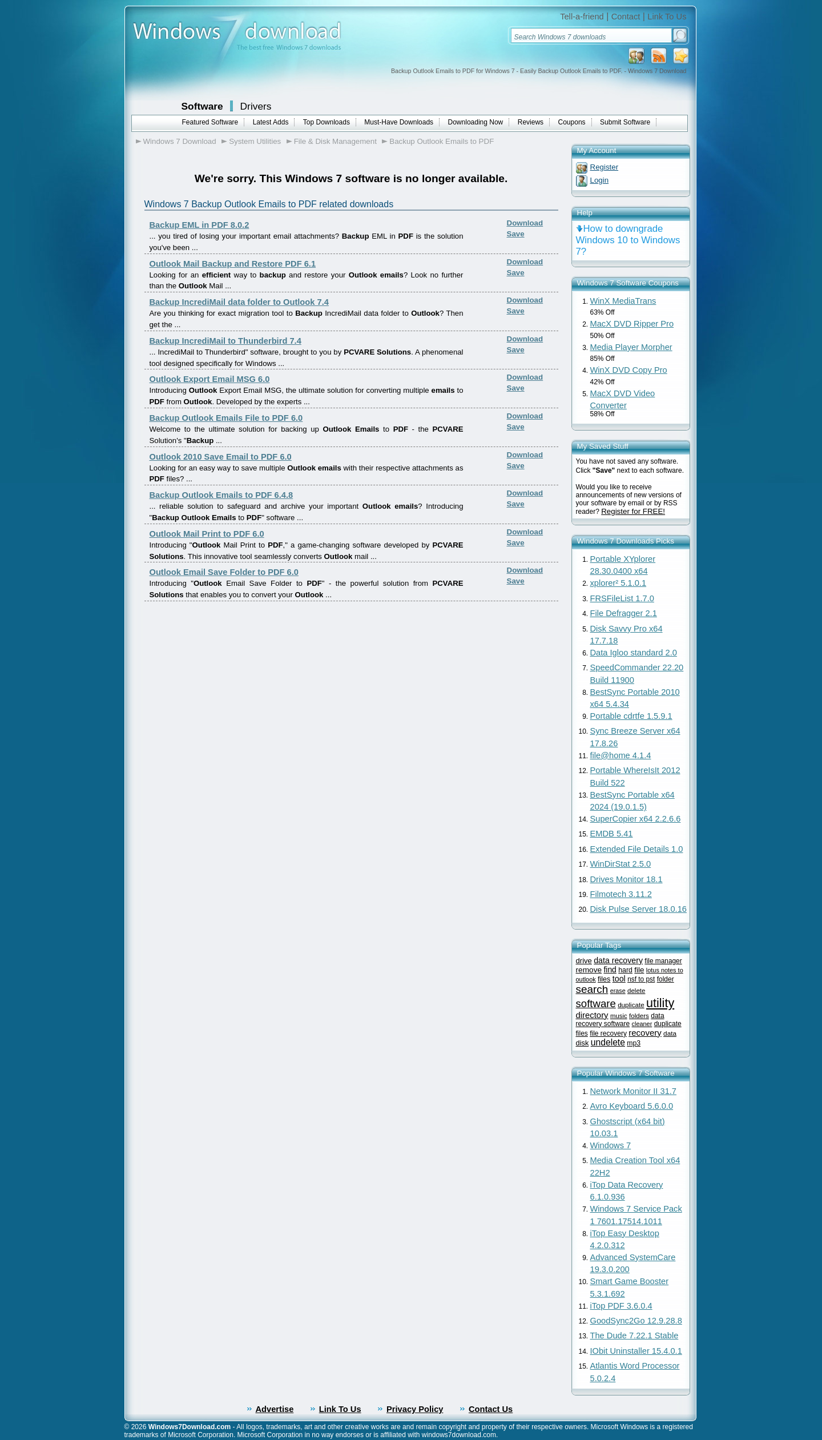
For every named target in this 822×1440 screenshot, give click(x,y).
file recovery (608, 1033)
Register (604, 167)
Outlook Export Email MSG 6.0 (210, 379)
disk (582, 1043)
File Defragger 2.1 (623, 613)
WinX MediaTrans (623, 300)
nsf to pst (641, 979)
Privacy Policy (414, 1409)
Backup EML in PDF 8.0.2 (199, 225)
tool (619, 978)
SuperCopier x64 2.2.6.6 (635, 818)
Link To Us (666, 16)
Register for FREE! (633, 511)
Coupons (572, 122)
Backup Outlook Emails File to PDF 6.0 (226, 418)
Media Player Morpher (631, 347)
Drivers (256, 106)
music (618, 1015)
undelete (608, 1042)
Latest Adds (271, 122)
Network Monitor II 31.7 (633, 1091)
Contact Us (491, 1409)
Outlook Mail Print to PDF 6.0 (207, 533)
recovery (645, 1032)
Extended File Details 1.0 (636, 849)
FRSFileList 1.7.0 (622, 598)
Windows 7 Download (179, 141)
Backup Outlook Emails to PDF (441, 141)
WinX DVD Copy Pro (628, 370)
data (669, 1033)
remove (589, 970)
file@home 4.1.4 (620, 755)
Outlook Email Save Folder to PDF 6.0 (224, 572)
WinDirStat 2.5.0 (620, 863)
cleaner (642, 1023)
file (639, 970)
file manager (663, 961)
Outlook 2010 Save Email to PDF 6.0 (221, 456)
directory (592, 1015)
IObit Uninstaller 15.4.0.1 (636, 1350)
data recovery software (620, 1020)
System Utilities (255, 141)
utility (660, 1003)
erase (618, 990)
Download (525, 223)
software (596, 1003)
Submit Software (625, 122)
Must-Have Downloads (398, 122)
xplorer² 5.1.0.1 (618, 583)
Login (599, 180)
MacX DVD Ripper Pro (632, 323)
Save (516, 234)
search (592, 989)
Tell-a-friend (582, 16)
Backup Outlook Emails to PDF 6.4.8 (221, 495)
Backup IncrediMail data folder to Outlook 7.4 (239, 302)
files (604, 979)
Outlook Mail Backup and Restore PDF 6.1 (233, 263)
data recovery (618, 960)
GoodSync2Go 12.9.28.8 (636, 1320)
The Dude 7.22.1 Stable (634, 1335)
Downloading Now (475, 122)
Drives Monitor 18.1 (626, 879)
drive (584, 960)
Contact (625, 16)
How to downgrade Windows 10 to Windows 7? (628, 240)
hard (625, 970)
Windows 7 (610, 1145)
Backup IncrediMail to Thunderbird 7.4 (225, 340)
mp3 (633, 1043)
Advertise (275, 1409)
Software (202, 106)
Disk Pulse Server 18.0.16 (638, 909)
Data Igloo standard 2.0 (633, 652)
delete (636, 990)
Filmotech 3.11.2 (621, 894)
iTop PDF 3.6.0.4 (621, 1305)
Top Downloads (326, 122)
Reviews (530, 122)
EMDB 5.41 (611, 833)
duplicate (631, 1004)
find (609, 969)
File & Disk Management (335, 141)
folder (665, 979)
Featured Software (210, 122)
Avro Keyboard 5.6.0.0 (632, 1106)
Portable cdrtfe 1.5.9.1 (631, 716)
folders (639, 1015)
